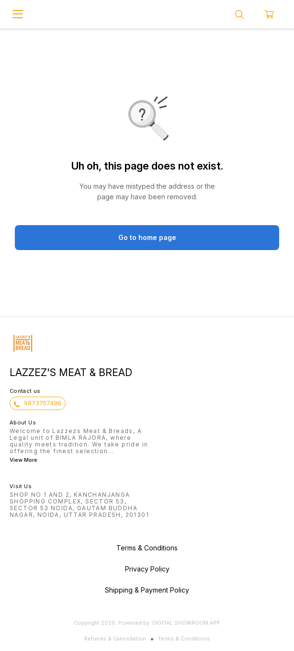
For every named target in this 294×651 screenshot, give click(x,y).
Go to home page (147, 237)
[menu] (17, 14)
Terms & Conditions (184, 638)
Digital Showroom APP (186, 622)
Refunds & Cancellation (115, 638)
